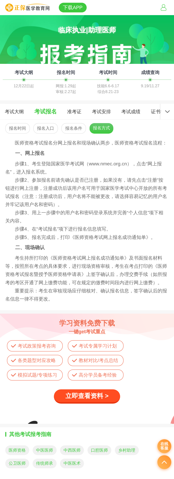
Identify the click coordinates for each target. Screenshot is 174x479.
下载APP (72, 7)
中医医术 (72, 463)
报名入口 (45, 128)
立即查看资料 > (87, 395)
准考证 (74, 111)
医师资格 (17, 450)
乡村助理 (126, 450)
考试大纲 (14, 111)
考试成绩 (130, 111)
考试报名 (45, 111)
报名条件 (73, 128)
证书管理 (160, 111)
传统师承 (44, 463)
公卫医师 (17, 463)
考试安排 (101, 111)
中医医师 (44, 450)
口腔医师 (99, 450)
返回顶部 (164, 462)
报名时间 (17, 128)
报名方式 (101, 128)
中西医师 (72, 450)
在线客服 (164, 446)
